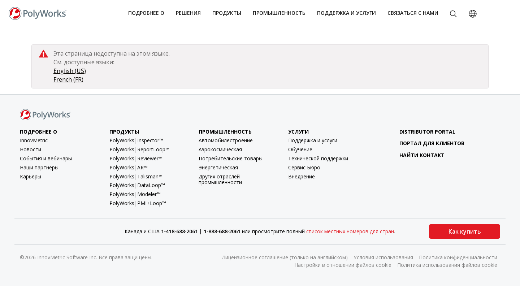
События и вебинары (46, 158)
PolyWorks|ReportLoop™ (139, 149)
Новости (30, 149)
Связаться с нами (412, 12)
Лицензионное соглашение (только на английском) (285, 257)
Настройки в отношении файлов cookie (342, 264)
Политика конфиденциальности (458, 257)
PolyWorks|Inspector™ (136, 140)
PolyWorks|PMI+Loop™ (137, 203)
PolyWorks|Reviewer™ (135, 158)
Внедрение (301, 176)
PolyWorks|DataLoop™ (137, 185)
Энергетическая (218, 167)
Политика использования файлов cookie (447, 264)
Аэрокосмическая (220, 149)
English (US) (69, 71)
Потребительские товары (231, 158)
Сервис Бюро (304, 167)
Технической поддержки (318, 158)
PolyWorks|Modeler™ (135, 194)
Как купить (464, 231)
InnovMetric (34, 140)
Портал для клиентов (426, 143)
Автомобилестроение (226, 140)
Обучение (300, 149)
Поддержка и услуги (312, 140)
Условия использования (383, 257)
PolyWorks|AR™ (128, 167)
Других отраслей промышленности (220, 179)
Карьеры (30, 176)
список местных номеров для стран (350, 231)
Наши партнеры (39, 167)
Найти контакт (416, 155)
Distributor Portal (421, 131)
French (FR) (68, 79)
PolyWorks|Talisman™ (135, 176)
